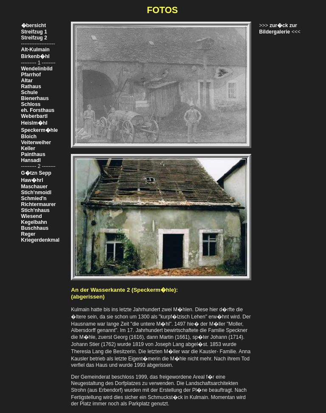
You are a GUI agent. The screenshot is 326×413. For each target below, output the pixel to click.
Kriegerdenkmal (40, 240)
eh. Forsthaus (38, 110)
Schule (29, 92)
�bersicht (33, 25)
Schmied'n (34, 198)
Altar (27, 81)
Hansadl (31, 160)
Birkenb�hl (35, 56)
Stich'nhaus (35, 210)
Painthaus (33, 154)
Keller (28, 148)
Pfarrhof (31, 75)
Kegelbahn (34, 222)
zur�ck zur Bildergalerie (278, 28)
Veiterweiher (36, 142)
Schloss (31, 104)
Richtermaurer (38, 204)
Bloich (29, 137)
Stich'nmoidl (36, 192)
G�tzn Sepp (36, 173)
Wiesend (31, 216)
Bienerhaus (35, 98)
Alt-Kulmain (35, 50)
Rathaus (31, 86)
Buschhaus (35, 228)
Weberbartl (34, 116)
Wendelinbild (37, 69)
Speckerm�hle (39, 130)
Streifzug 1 (34, 32)
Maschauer (34, 187)
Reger (28, 234)
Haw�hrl (32, 180)
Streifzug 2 (34, 38)
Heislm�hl (34, 123)
